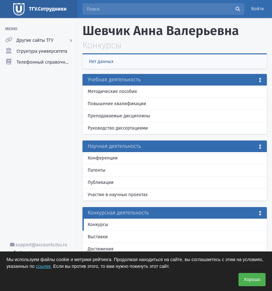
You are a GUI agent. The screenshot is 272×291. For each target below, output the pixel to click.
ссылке (43, 266)
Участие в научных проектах (118, 194)
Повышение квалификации (117, 103)
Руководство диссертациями (118, 128)
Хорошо (252, 279)
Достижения (100, 249)
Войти (257, 9)
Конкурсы (98, 224)
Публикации (100, 182)
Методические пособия (112, 91)
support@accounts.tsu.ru (38, 245)
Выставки (98, 237)
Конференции (103, 158)
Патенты (96, 170)
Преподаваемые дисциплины (119, 116)
